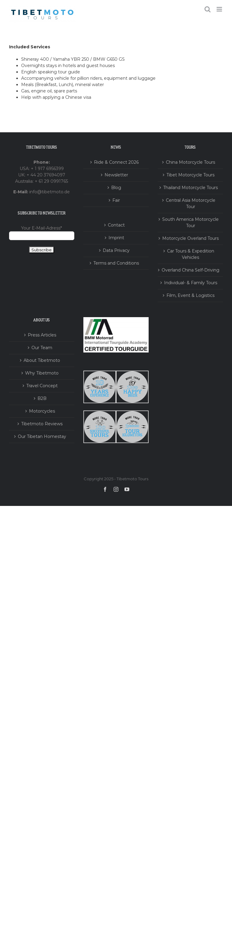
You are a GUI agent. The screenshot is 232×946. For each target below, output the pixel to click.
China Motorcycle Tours (190, 162)
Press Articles (42, 335)
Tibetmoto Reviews (42, 423)
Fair (116, 200)
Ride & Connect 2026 (116, 162)
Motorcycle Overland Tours (190, 238)
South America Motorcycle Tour (190, 222)
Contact (116, 225)
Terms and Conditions (116, 263)
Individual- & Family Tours (190, 282)
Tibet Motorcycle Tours (190, 175)
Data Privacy (116, 250)
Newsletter (116, 175)
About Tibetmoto (42, 360)
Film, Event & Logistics (190, 295)
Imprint (116, 237)
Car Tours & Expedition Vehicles (190, 254)
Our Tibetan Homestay (42, 436)
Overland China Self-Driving (190, 270)
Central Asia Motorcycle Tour (190, 203)
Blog (116, 187)
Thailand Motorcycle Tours (190, 187)
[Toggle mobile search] (208, 9)
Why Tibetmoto (42, 373)
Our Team (41, 347)
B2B (42, 398)
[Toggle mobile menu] (220, 9)
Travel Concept (42, 385)
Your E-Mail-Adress (41, 228)
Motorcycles (42, 411)
